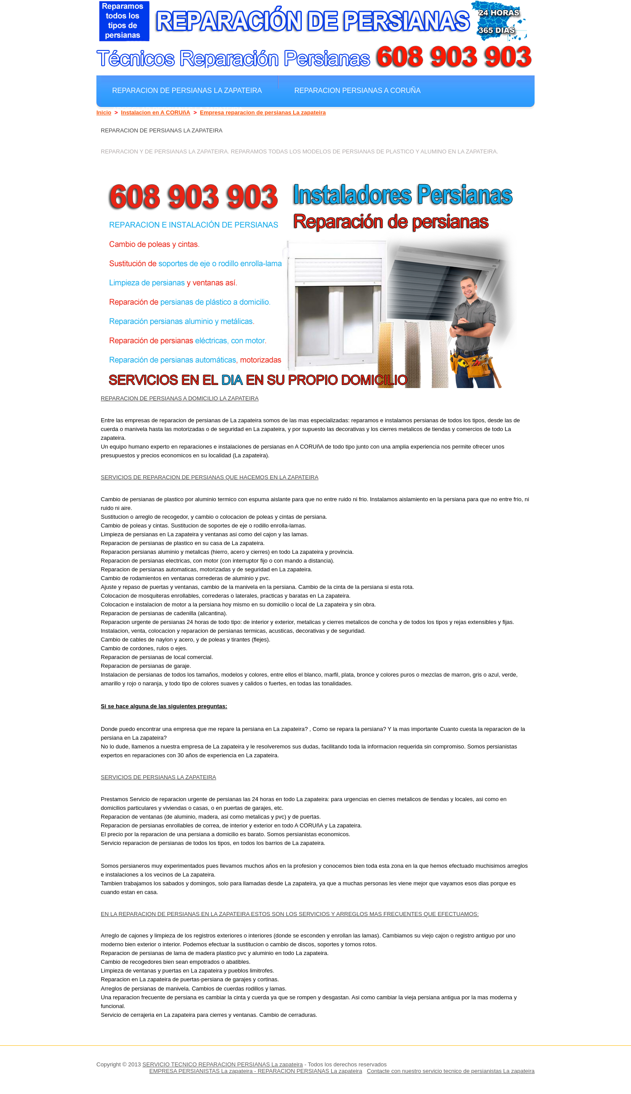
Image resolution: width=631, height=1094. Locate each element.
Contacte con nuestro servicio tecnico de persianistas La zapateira (451, 1071)
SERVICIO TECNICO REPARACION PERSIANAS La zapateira (222, 1064)
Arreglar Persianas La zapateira (177, 110)
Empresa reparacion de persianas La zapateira (263, 112)
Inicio (103, 112)
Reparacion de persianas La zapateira (187, 90)
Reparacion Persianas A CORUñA (357, 90)
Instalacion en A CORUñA (155, 112)
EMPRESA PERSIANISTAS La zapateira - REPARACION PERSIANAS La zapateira (255, 1071)
